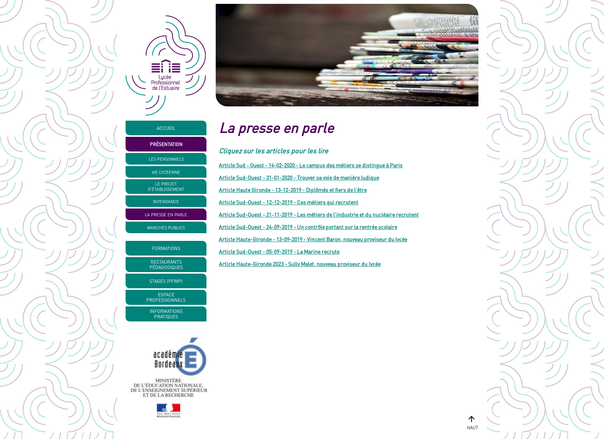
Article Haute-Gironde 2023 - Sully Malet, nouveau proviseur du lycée (300, 263)
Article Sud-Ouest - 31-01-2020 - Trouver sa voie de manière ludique (299, 177)
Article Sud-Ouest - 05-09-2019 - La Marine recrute (279, 251)
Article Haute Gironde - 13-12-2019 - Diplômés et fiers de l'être (293, 189)
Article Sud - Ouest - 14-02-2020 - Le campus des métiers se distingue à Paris (311, 164)
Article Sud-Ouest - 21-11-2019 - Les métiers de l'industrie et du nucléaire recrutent (319, 214)
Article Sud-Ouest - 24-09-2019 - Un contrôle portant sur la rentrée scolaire (308, 226)
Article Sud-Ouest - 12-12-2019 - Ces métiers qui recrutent (288, 201)
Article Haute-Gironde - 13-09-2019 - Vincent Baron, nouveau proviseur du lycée (313, 238)
